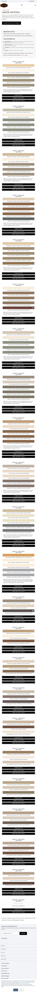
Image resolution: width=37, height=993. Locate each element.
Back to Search (6, 10)
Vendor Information (5, 963)
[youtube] (34, 941)
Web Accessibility (4, 978)
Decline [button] (21, 989)
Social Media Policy (5, 973)
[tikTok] (18, 941)
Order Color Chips (18, 98)
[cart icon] (21, 5)
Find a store (4, 1)
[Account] (32, 1)
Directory (3, 959)
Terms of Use (4, 970)
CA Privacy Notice (5, 968)
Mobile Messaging (5, 975)
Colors (3, 945)
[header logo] (4, 5)
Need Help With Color (18, 100)
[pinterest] (13, 941)
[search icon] (31, 5)
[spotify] (23, 941)
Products (3, 949)
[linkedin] (29, 941)
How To (3, 952)
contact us (23, 55)
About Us (3, 955)
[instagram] (2, 941)
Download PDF (18, 95)
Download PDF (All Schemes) (11, 23)
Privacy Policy (26, 983)
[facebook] (7, 941)
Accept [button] (15, 989)
